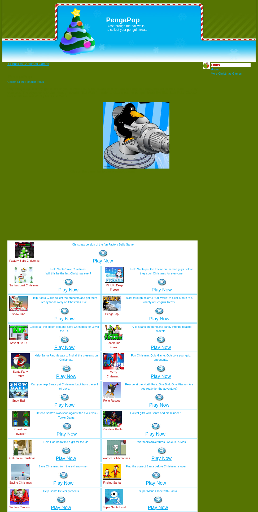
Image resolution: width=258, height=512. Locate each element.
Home (214, 69)
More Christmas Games (226, 73)
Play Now (103, 261)
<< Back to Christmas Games (28, 64)
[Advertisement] (67, 135)
